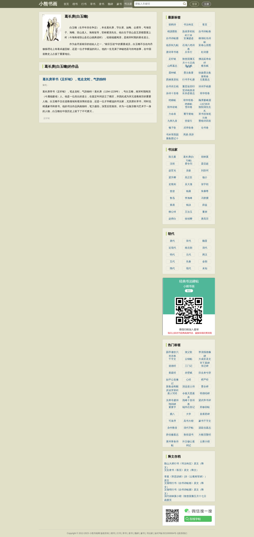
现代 (188, 268)
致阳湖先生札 (205, 107)
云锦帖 (188, 359)
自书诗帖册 (172, 38)
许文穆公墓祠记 (188, 442)
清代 (204, 247)
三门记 (188, 365)
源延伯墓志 (205, 427)
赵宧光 (172, 170)
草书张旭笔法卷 (205, 114)
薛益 (204, 204)
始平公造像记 (172, 380)
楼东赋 (204, 65)
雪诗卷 (188, 107)
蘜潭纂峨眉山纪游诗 (205, 100)
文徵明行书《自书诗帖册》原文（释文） (184, 490)
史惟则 (172, 184)
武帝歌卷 (188, 127)
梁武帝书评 (205, 400)
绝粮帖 (172, 100)
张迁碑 (204, 365)
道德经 (172, 365)
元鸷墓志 (205, 79)
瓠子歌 (172, 127)
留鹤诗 (172, 24)
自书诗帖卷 (205, 31)
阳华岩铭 (172, 107)
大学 (188, 414)
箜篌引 (188, 120)
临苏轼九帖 (172, 45)
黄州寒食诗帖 (172, 442)
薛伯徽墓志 (172, 434)
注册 (206, 4)
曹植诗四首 (205, 120)
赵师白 (172, 218)
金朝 (204, 261)
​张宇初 (204, 184)
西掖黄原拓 (172, 79)
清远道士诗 (188, 386)
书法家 (128, 3)
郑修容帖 (205, 407)
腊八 (172, 414)
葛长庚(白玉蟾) (188, 157)
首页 (66, 3)
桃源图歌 (172, 31)
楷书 (75, 3)
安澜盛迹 (188, 38)
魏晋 (204, 240)
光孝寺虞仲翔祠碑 (172, 400)
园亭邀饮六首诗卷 (172, 352)
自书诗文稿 (172, 86)
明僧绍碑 (205, 393)
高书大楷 (188, 420)
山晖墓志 (172, 65)
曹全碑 (204, 386)
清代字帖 (188, 427)
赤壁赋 (188, 372)
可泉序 (172, 420)
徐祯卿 (188, 218)
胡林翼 (204, 156)
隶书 (101, 3)
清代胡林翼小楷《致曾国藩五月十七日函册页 (185, 496)
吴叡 (188, 170)
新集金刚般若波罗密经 (172, 387)
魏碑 (110, 3)
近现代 (172, 247)
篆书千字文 (205, 420)
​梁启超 (204, 163)
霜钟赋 (172, 72)
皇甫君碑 (205, 414)
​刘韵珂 (204, 170)
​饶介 (204, 177)
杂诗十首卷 (172, 93)
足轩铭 (46, 118)
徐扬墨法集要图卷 (205, 73)
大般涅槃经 (205, 434)
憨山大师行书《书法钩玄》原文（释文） (184, 463)
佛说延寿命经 (205, 59)
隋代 (172, 268)
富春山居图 (205, 45)
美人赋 (188, 65)
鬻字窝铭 (188, 113)
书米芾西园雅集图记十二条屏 (172, 135)
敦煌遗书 (188, 434)
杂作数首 (172, 427)
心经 (188, 379)
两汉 (204, 254)
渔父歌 (188, 352)
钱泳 (188, 204)
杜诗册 (204, 52)
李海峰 (188, 198)
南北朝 (188, 247)
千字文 (172, 359)
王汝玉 (188, 211)
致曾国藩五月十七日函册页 (188, 59)
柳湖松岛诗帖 (205, 38)
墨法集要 (188, 72)
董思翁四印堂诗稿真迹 (188, 87)
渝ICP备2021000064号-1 (166, 533)
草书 (92, 3)
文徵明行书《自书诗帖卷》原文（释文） (184, 483)
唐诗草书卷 (172, 52)
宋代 (45, 85)
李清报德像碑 (205, 352)
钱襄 (188, 191)
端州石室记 (188, 407)
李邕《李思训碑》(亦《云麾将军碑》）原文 (185, 476)
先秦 (188, 261)
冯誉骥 (204, 198)
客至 (204, 24)
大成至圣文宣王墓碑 (205, 359)
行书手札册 (188, 79)
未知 (204, 268)
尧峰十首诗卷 (188, 400)
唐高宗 (204, 218)
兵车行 (188, 52)
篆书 (119, 3)
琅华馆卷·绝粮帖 (188, 100)
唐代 (172, 240)
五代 (172, 261)
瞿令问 (188, 163)
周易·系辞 (188, 134)
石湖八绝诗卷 (188, 45)
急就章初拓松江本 (188, 31)
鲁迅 (172, 198)
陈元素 (172, 156)
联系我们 (183, 533)
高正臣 (188, 177)
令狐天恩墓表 (188, 393)
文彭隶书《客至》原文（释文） (181, 470)
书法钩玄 (188, 24)
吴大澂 (188, 184)
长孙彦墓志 (188, 93)
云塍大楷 (205, 441)
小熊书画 (48, 4)
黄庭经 (172, 372)
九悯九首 (172, 120)
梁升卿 (172, 177)
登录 (194, 4)
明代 (172, 254)
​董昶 (204, 211)
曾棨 (172, 191)
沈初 (172, 163)
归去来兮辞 (205, 372)
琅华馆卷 (205, 93)
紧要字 (172, 407)
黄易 (172, 204)
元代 (188, 254)
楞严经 (204, 379)
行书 (84, 3)
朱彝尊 (204, 191)
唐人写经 (172, 393)
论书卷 (204, 127)
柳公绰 (172, 211)
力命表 (172, 113)
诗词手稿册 (205, 86)
